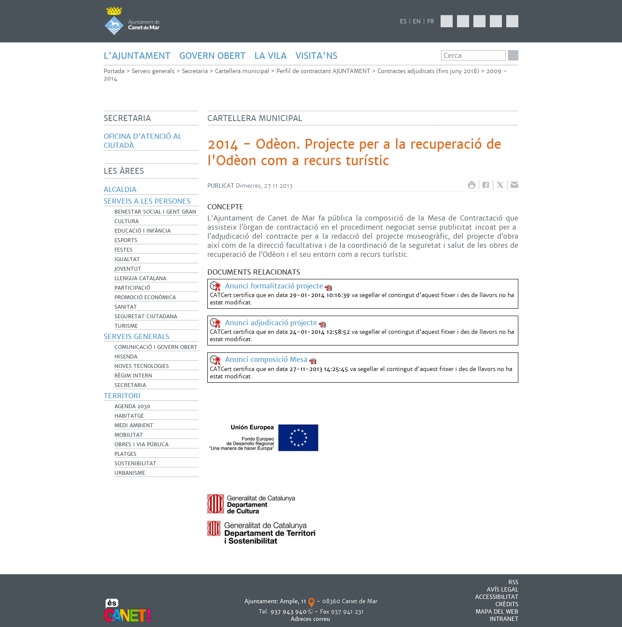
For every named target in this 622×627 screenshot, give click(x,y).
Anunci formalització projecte (274, 286)
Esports (125, 240)
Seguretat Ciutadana (145, 316)
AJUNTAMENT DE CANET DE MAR (132, 21)
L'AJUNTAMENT (137, 55)
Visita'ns (316, 55)
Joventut (127, 269)
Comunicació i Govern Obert (155, 347)
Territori (122, 395)
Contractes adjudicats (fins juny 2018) (428, 71)
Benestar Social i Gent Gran (155, 211)
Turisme (126, 326)
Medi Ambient (133, 425)
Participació (132, 288)
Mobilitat (128, 435)
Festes (123, 249)
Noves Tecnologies (141, 366)
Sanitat (125, 307)
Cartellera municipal (242, 71)
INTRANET (504, 619)
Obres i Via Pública (141, 444)
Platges (125, 454)
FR (430, 21)
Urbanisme (129, 473)
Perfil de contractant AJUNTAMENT (323, 71)
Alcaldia (120, 189)
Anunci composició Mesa (266, 359)
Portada (114, 71)
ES (403, 21)
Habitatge (129, 416)
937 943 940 (288, 611)
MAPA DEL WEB (497, 611)
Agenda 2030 (132, 406)
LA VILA (270, 55)
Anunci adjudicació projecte (271, 322)
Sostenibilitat (135, 463)
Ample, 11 (293, 601)
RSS (513, 582)
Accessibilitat (496, 597)
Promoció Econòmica (145, 297)
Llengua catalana (140, 278)
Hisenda (125, 356)
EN (417, 21)
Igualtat (127, 259)
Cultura (126, 221)
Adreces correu (311, 619)
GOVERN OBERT (212, 55)
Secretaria (195, 71)
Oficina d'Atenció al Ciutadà (142, 141)
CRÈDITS (506, 604)
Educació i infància (142, 230)
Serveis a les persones (147, 201)
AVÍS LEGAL (502, 589)
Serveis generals (153, 71)
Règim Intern (133, 375)
